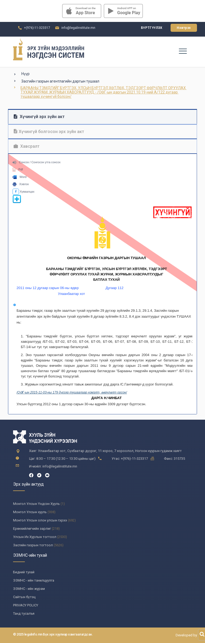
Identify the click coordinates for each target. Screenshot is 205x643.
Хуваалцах (23, 191)
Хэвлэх (21, 184)
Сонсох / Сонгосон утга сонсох (37, 162)
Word (19, 176)
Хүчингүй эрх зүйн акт (39, 116)
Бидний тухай (23, 572)
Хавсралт (27, 146)
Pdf (18, 169)
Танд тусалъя (23, 613)
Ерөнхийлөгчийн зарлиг (32, 529)
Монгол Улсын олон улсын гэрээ (40, 520)
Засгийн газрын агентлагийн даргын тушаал (60, 81)
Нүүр (25, 74)
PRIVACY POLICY (25, 605)
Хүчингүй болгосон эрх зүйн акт (49, 131)
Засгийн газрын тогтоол (33, 545)
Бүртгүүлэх (152, 28)
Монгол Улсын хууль (30, 512)
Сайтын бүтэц (24, 597)
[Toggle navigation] (183, 51)
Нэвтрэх (184, 28)
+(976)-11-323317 (37, 28)
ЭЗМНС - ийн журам (29, 589)
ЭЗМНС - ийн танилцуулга (33, 580)
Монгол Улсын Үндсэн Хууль (36, 504)
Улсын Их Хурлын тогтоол (34, 537)
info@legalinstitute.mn (78, 28)
